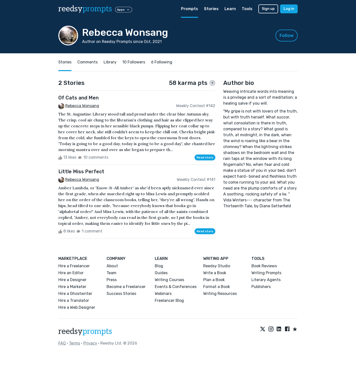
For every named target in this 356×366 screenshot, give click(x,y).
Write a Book (214, 272)
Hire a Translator (73, 300)
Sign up (268, 9)
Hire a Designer (72, 279)
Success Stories (121, 293)
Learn (230, 8)
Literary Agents (266, 279)
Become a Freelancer (126, 286)
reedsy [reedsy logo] (85, 9)
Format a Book (216, 286)
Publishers (261, 286)
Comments (87, 62)
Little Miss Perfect (81, 171)
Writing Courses (169, 279)
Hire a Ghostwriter (75, 293)
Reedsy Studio (216, 266)
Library (110, 62)
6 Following (161, 62)
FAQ (62, 343)
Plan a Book (214, 279)
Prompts (189, 8)
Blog (159, 266)
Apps (123, 9)
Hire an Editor (71, 272)
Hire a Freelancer (74, 266)
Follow (287, 35)
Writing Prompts (266, 272)
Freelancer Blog (169, 300)
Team (111, 272)
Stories (211, 8)
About (112, 266)
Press (112, 279)
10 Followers (133, 62)
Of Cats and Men (78, 98)
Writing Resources (220, 293)
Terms (74, 343)
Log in (289, 9)
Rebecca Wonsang (82, 105)
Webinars (163, 293)
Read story (205, 157)
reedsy (85, 331)
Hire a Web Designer (76, 307)
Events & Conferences (176, 286)
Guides (161, 272)
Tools (247, 8)
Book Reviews (264, 266)
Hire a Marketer (72, 286)
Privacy (90, 343)
